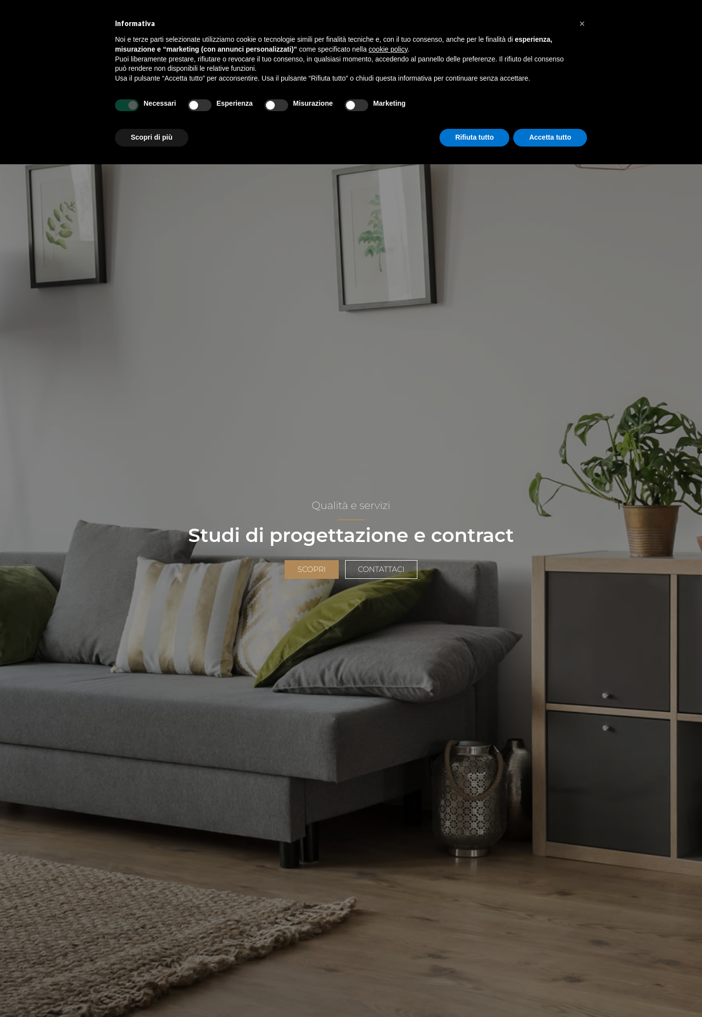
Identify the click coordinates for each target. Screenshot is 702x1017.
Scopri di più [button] (152, 137)
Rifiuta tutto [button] (474, 137)
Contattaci (381, 569)
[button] (582, 23)
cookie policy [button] (388, 49)
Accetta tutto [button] (550, 137)
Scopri (311, 569)
